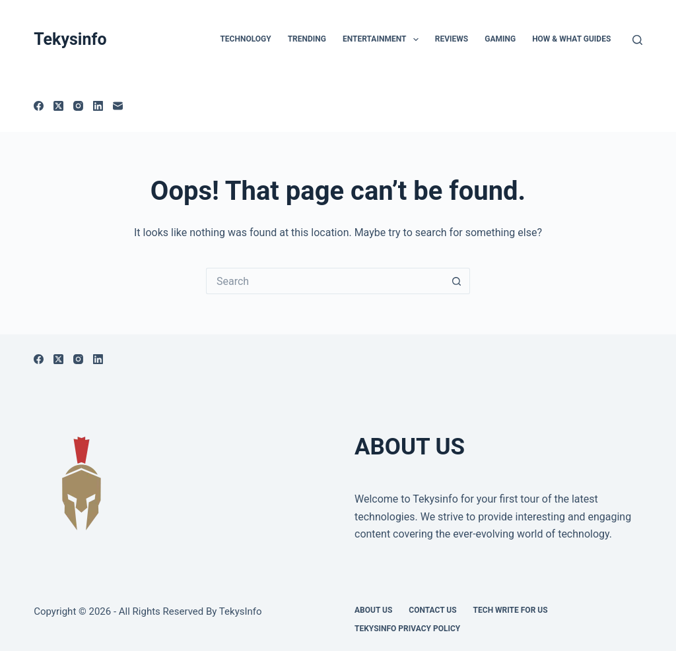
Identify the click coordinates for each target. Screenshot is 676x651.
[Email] (118, 106)
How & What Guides (571, 39)
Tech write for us (510, 610)
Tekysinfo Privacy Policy (407, 628)
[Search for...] (325, 281)
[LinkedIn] (98, 106)
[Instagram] (78, 106)
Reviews (451, 39)
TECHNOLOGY (245, 39)
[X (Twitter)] (58, 106)
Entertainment (383, 39)
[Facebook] (39, 106)
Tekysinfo (70, 39)
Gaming (500, 39)
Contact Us (432, 610)
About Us (373, 610)
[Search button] (457, 281)
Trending (307, 39)
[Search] (637, 40)
